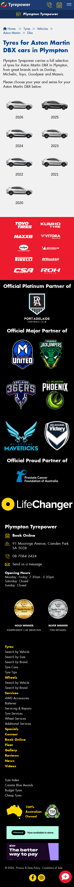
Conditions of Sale (52, 868)
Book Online (15, 739)
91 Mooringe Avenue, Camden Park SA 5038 (40, 545)
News (9, 761)
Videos (10, 766)
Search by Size (15, 657)
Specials (11, 729)
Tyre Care (11, 667)
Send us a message (27, 564)
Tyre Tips (11, 672)
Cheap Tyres (13, 795)
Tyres (9, 646)
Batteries (10, 703)
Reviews (12, 755)
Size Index (12, 780)
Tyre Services (13, 713)
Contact (11, 734)
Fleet (9, 745)
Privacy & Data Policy (28, 868)
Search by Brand (16, 662)
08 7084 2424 (24, 556)
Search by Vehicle (17, 652)
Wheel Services (15, 719)
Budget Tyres (13, 790)
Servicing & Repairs (18, 708)
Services (11, 693)
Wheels (11, 677)
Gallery (11, 750)
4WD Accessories (17, 698)
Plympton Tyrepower (37, 14)
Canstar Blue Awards (19, 785)
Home (9, 29)
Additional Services (18, 724)
